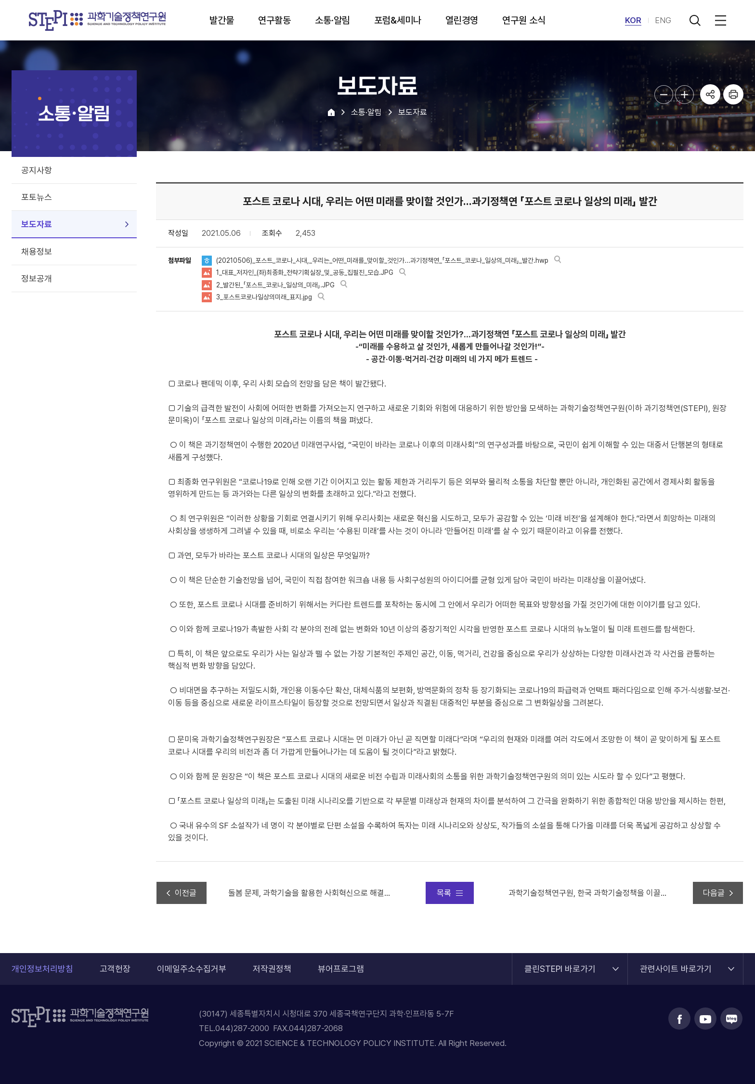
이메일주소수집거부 (191, 969)
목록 (444, 893)
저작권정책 (272, 969)
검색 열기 (695, 20)
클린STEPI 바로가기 (560, 963)
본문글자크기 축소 (663, 94)
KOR (633, 20)
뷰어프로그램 (341, 969)
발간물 (221, 20)
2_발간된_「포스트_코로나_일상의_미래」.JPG (275, 285)
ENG (663, 20)
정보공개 (36, 278)
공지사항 (36, 170)
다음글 (714, 893)
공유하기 (710, 94)
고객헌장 (115, 969)
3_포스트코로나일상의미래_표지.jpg (264, 297)
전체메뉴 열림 (719, 20)
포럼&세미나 (397, 20)
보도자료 (36, 224)
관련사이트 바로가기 (676, 963)
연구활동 (274, 20)
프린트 (733, 94)
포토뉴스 (36, 197)
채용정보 (36, 251)
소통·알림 (332, 20)
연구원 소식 (524, 20)
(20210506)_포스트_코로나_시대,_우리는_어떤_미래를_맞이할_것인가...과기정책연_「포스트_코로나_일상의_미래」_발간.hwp (382, 260)
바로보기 (557, 260)
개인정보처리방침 (42, 969)
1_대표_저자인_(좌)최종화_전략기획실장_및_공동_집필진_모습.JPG (304, 272)
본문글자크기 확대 (684, 94)
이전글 (185, 893)
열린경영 (461, 20)
